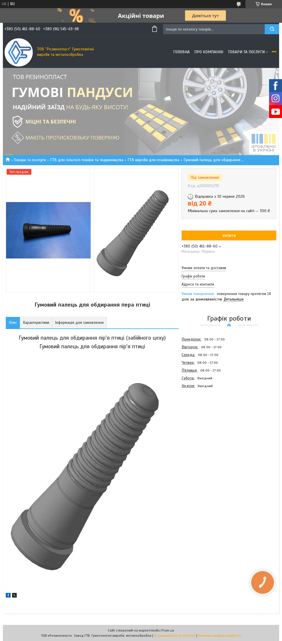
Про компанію (208, 52)
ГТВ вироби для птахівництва (153, 159)
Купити (229, 236)
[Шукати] (272, 29)
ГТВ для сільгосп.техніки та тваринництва (86, 159)
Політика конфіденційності (219, 636)
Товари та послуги (246, 52)
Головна (181, 52)
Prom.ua (167, 630)
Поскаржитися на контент (174, 636)
